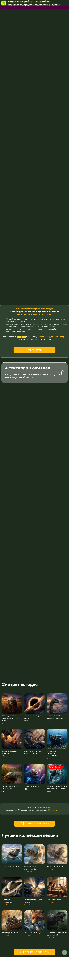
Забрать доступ (34, 350)
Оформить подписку (34, 823)
